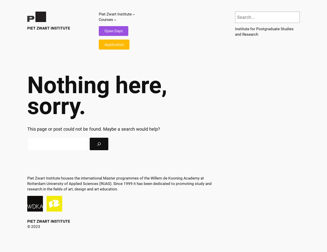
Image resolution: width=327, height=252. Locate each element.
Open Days (113, 31)
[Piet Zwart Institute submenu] (134, 14)
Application (114, 44)
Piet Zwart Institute (48, 28)
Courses (106, 19)
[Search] (99, 144)
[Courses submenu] (115, 20)
